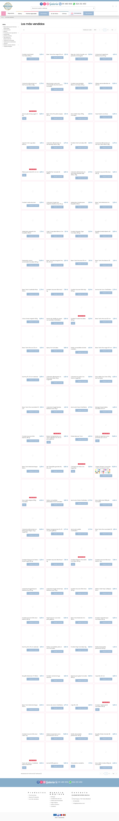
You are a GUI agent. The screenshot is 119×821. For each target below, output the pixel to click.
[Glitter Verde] (103, 471)
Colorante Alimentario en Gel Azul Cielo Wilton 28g (102, 143)
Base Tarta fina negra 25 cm (55, 54)
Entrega (53, 797)
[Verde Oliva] (109, 472)
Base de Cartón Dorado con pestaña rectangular (79, 55)
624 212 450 (81, 4)
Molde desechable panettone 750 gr (76, 734)
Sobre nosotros (55, 804)
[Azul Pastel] (100, 469)
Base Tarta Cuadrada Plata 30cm (30, 290)
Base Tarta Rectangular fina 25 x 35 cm (55, 261)
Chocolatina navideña (77, 763)
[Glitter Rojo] (100, 471)
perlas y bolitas (8, 36)
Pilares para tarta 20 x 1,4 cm (30, 172)
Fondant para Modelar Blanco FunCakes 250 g (77, 84)
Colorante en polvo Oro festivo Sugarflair (77, 377)
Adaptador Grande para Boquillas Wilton (78, 203)
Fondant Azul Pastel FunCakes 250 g (27, 55)
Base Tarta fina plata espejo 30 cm (55, 114)
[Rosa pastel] (104, 472)
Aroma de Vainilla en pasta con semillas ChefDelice (54, 319)
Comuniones (7, 30)
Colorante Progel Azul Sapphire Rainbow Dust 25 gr (55, 203)
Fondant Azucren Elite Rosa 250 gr (78, 589)
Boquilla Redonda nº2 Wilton (30, 676)
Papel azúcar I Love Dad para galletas (53, 618)
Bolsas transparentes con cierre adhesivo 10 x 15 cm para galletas (54, 437)
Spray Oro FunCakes (52, 347)
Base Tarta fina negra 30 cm (103, 347)
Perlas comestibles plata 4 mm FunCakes (54, 647)
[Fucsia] (104, 469)
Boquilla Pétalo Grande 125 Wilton (102, 734)
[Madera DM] (108, 471)
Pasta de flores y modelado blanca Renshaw (30, 763)
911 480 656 (67, 4)
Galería (54, 4)
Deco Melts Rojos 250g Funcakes (77, 114)
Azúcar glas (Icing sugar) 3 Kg (30, 114)
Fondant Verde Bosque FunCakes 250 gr (101, 618)
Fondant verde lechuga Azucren (53, 676)
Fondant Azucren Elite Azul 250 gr (102, 172)
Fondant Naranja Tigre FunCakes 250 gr (77, 232)
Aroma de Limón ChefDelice (55, 705)
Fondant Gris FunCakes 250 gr (79, 143)
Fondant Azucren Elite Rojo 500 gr (78, 290)
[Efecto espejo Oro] (107, 469)
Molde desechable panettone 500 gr (100, 647)
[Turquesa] (105, 472)
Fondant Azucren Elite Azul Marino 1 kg (102, 560)
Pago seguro (54, 802)
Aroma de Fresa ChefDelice (79, 407)
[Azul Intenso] (99, 469)
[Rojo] (103, 472)
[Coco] (103, 469)
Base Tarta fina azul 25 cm (103, 318)
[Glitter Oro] (99, 471)
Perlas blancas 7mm (77, 436)
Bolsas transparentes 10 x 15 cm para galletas (54, 530)
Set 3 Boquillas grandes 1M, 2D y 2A (54, 467)
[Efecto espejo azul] (105, 469)
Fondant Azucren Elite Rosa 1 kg (55, 560)
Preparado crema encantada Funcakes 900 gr (30, 261)
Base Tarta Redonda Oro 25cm (102, 203)
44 (112, 30)
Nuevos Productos (34, 797)
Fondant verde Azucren (29, 202)
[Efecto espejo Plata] (108, 469)
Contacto (53, 806)
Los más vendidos (34, 799)
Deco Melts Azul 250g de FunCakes (102, 500)
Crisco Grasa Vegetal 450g (30, 318)
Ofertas (6, 43)
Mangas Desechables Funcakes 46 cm (101, 407)
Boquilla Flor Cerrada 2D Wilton (53, 172)
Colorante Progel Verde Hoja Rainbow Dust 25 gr (55, 589)
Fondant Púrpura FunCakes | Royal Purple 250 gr (30, 560)
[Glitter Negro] (98, 471)
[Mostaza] (109, 471)
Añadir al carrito (33, 59)
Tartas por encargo (9, 40)
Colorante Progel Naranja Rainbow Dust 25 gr (54, 407)
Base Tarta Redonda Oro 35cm (78, 618)
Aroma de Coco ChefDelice (103, 289)
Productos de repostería (10, 33)
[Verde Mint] (107, 472)
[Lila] (104, 471)
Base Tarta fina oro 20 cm (29, 347)
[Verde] (108, 472)
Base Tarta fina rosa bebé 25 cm (103, 530)
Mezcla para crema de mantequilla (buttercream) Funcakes (54, 85)
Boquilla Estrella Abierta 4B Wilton (102, 232)
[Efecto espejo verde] (95, 471)
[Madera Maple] (107, 471)
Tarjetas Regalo (8, 46)
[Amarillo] (95, 469)
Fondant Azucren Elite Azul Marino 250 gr (29, 618)
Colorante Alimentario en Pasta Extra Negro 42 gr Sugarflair (29, 530)
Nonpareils (6, 34)
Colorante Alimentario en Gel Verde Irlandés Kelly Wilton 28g (78, 173)
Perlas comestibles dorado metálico (78, 348)
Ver (24, 118)
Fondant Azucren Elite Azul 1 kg (54, 290)
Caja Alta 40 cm (100, 676)
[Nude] (98, 472)
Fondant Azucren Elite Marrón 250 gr (28, 436)
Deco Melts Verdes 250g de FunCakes (103, 763)
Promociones (32, 795)
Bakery (5, 31)
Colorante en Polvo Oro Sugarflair (77, 467)
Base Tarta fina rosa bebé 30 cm (30, 407)
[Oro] (99, 472)
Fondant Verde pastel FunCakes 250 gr (101, 705)
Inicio (4, 24)
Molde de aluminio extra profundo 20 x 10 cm (102, 436)
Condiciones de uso (56, 798)
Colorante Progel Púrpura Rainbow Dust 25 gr (29, 589)
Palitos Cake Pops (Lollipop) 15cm (103, 589)
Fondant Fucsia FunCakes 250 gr (78, 319)
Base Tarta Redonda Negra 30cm (30, 705)
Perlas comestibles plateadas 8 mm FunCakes (54, 500)
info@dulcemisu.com (79, 803)
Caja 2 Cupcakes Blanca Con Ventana (55, 232)
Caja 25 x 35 (74, 705)
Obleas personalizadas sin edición (102, 84)
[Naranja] (95, 472)
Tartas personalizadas (10, 42)
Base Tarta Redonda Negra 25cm (30, 467)
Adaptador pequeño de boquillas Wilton (29, 232)
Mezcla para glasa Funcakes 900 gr (79, 676)
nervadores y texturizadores (7, 38)
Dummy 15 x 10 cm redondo (30, 377)
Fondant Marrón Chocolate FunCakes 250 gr (79, 560)
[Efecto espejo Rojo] (109, 469)
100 (95, 30)
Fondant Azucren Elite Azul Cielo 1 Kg (29, 734)
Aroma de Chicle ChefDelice (79, 500)
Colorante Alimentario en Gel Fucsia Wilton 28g (29, 84)
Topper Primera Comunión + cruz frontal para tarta (103, 467)
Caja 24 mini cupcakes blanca (28, 143)
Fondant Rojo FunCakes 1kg (78, 647)
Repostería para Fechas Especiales (10, 27)
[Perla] (100, 472)
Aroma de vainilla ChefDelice (76, 530)
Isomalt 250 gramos (52, 763)
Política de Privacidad (57, 800)
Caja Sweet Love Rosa (101, 114)
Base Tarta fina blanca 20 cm (102, 261)
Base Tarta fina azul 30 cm (78, 260)
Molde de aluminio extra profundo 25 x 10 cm (53, 734)
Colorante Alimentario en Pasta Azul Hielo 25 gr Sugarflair (54, 378)
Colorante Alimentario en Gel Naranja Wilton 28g (54, 143)
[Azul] (98, 469)
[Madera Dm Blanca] (105, 471)
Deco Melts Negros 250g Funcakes (29, 500)
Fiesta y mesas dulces (9, 45)
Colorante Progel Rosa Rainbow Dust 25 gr (101, 55)
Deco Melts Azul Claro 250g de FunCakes (103, 377)
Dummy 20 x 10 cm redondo (30, 647)
